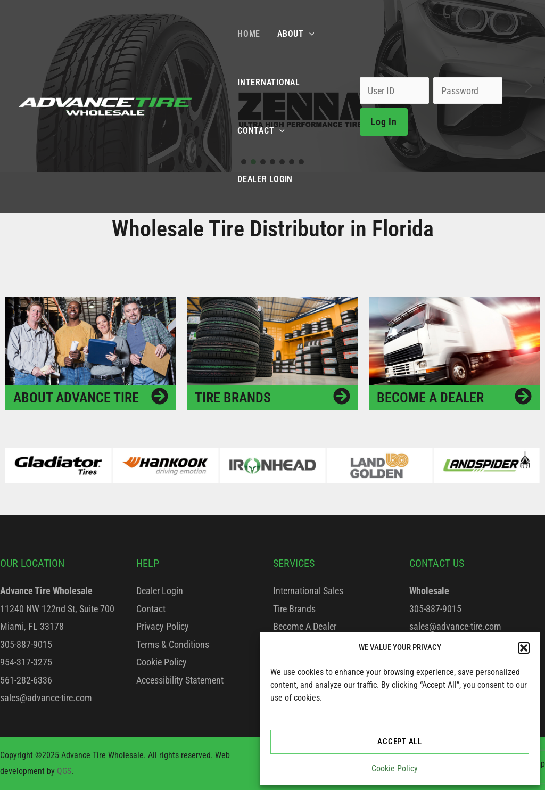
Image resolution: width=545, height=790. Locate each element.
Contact (151, 608)
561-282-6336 (26, 680)
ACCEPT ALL (399, 741)
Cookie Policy (394, 768)
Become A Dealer (304, 626)
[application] (309, 34)
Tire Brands (233, 398)
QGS (64, 771)
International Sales (308, 590)
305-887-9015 (26, 644)
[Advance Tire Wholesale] (105, 105)
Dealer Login (159, 590)
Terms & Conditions (172, 644)
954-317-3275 (26, 662)
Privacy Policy (162, 626)
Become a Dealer (430, 398)
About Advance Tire (76, 398)
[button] (523, 648)
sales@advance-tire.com (46, 697)
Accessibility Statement (180, 680)
